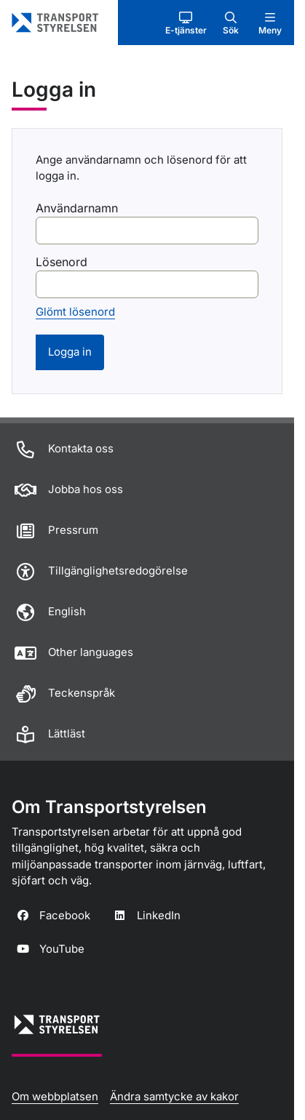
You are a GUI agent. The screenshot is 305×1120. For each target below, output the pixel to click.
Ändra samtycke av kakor (174, 1096)
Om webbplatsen (55, 1096)
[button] (186, 22)
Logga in (70, 352)
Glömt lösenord (75, 312)
